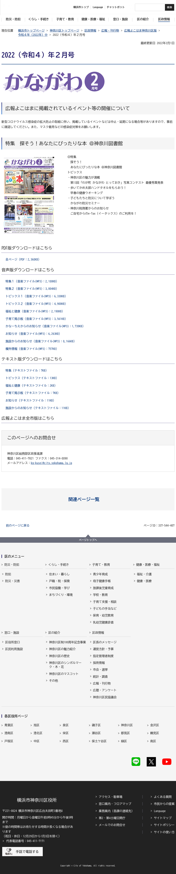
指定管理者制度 (103, 655)
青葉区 (8, 725)
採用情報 (99, 662)
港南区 (8, 733)
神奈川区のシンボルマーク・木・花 (65, 664)
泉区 (66, 725)
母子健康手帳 (102, 580)
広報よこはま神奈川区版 (140, 30)
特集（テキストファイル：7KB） (27, 370)
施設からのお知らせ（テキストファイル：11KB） (38, 407)
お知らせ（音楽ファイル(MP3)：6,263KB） (34, 333)
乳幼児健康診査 (103, 622)
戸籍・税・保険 (59, 580)
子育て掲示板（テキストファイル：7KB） (33, 392)
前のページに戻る (17, 525)
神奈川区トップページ (64, 30)
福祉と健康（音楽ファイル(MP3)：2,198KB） (35, 311)
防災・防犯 (11, 564)
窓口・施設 (11, 632)
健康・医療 (144, 580)
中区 (36, 741)
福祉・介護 (144, 574)
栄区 (66, 733)
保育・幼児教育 (103, 615)
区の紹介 (54, 632)
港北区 (38, 733)
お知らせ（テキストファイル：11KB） (31, 400)
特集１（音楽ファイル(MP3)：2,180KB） (32, 281)
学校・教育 (100, 594)
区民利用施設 (14, 649)
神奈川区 (127, 725)
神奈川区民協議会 (105, 697)
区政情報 (90, 30)
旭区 (36, 725)
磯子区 (96, 725)
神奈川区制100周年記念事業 (67, 642)
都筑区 (125, 733)
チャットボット (116, 7)
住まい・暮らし (59, 574)
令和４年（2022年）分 (33, 34)
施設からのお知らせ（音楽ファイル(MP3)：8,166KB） (41, 341)
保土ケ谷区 (99, 741)
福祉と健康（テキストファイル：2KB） (31, 385)
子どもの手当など (105, 608)
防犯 (8, 574)
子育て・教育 (101, 564)
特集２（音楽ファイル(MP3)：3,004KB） (32, 288)
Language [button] (98, 7)
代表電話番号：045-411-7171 (25, 840)
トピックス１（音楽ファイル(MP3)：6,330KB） (36, 296)
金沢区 (154, 725)
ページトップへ (88, 540)
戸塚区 (8, 741)
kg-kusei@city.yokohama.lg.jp (51, 462)
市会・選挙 (100, 669)
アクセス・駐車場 (110, 796)
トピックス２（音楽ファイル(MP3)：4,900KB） (36, 303)
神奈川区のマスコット (64, 673)
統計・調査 (100, 676)
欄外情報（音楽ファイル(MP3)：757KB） (32, 348)
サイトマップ (163, 817)
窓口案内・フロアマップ (115, 803)
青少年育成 (100, 574)
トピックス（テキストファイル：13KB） (32, 378)
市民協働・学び (59, 587)
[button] (88, 499)
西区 (66, 741)
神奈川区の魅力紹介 (62, 649)
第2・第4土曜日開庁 (112, 817)
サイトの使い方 (164, 832)
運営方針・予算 (103, 649)
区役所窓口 (12, 642)
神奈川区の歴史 (59, 655)
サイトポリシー (164, 824)
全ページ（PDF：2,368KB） (23, 259)
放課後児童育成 (103, 587)
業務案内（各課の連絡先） (116, 810)
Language (160, 810)
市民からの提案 (164, 803)
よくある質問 (163, 796)
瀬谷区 (96, 733)
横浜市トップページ (31, 30)
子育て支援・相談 (105, 601)
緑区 (124, 741)
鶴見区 (154, 733)
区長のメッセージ (105, 642)
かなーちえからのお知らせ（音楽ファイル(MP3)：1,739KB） (45, 326)
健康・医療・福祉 (148, 564)
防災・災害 (12, 580)
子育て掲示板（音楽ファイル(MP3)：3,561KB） (36, 318)
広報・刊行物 (110, 30)
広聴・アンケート (105, 690)
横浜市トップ (81, 7)
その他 (53, 680)
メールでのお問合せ (112, 824)
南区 (153, 741)
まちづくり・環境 (61, 594)
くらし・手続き (58, 564)
